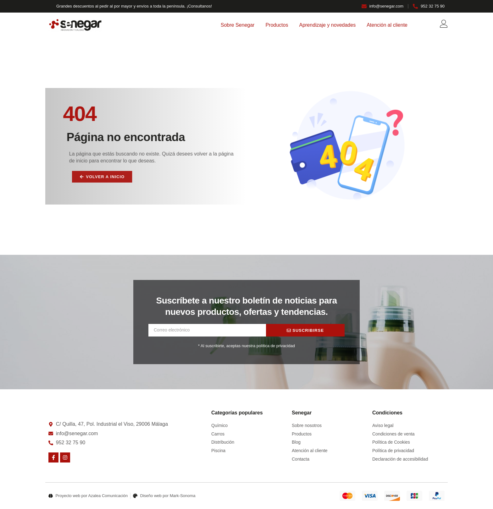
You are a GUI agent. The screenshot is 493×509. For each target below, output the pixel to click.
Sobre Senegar (238, 25)
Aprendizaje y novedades (327, 25)
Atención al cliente (387, 25)
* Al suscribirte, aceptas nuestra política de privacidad (246, 345)
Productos (276, 25)
